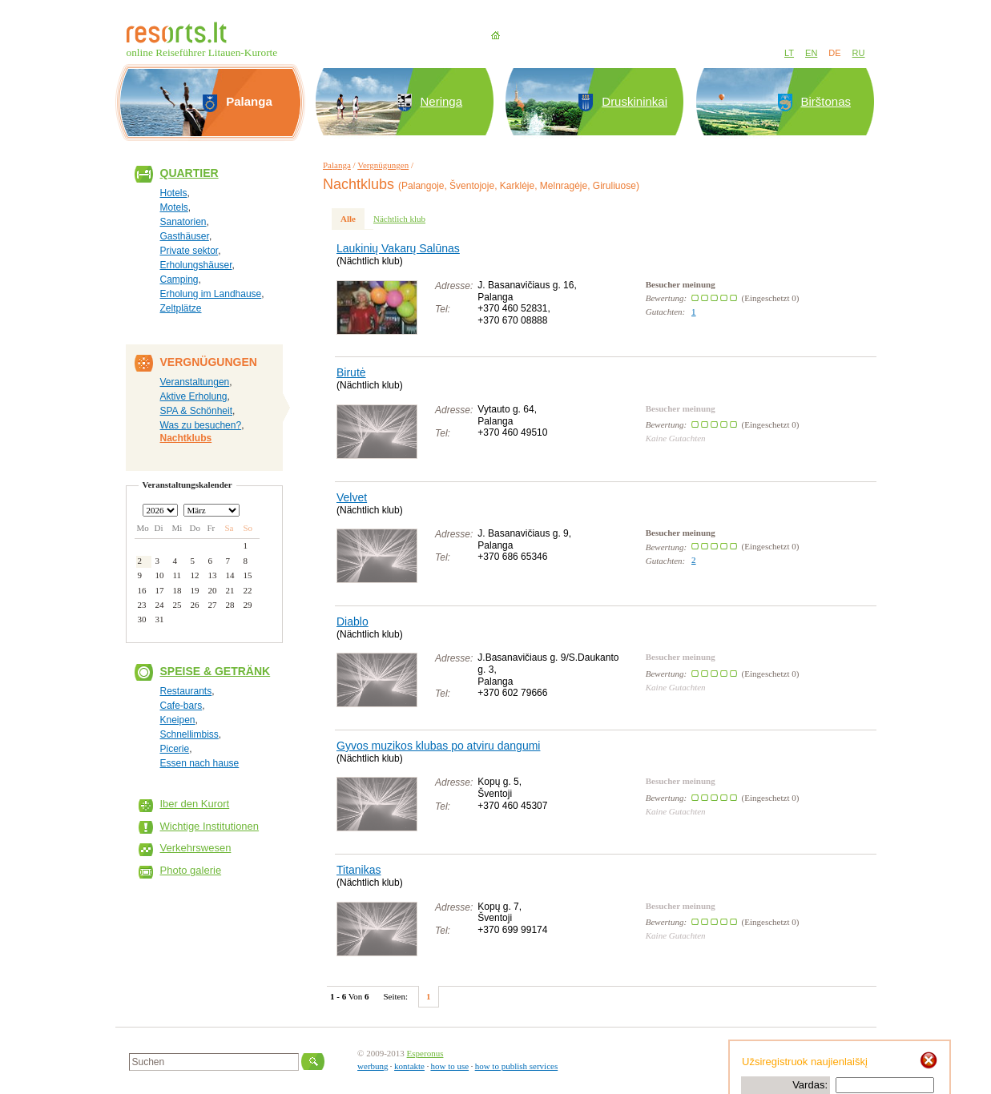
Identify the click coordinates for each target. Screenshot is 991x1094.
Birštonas (826, 101)
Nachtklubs (186, 438)
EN (811, 53)
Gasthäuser (184, 236)
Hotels (173, 193)
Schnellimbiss (189, 734)
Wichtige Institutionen (210, 826)
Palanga (337, 165)
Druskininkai (634, 101)
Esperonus (425, 1053)
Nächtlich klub (399, 218)
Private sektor (189, 250)
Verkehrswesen (196, 848)
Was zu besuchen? (201, 425)
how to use (449, 1066)
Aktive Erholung (194, 396)
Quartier (189, 173)
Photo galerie (191, 870)
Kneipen (177, 720)
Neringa (442, 101)
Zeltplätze (181, 308)
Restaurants (186, 691)
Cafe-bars (181, 705)
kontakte (409, 1066)
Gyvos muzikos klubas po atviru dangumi (438, 745)
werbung (373, 1066)
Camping (179, 279)
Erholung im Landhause (211, 294)
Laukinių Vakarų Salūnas (398, 248)
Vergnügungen (383, 165)
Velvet (351, 497)
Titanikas (358, 869)
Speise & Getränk (215, 671)
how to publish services (516, 1066)
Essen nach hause (200, 763)
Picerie (175, 748)
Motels (174, 207)
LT (789, 53)
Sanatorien (183, 221)
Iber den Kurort (195, 804)
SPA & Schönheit (196, 410)
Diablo (352, 621)
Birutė (351, 372)
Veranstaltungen (195, 382)
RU (858, 53)
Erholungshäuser (196, 265)
